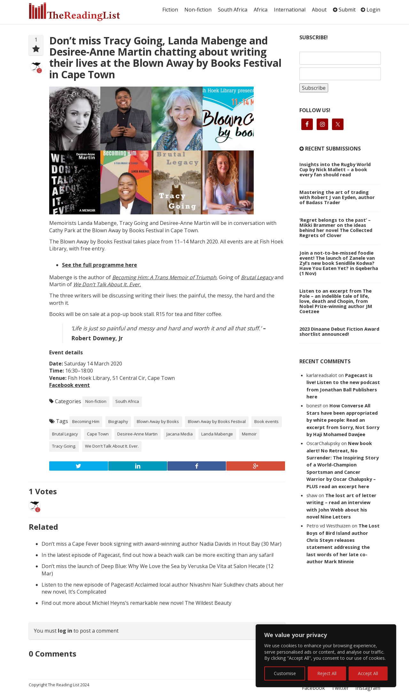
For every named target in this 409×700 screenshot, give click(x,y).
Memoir (249, 434)
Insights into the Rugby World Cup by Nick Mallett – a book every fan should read (335, 169)
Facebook (313, 687)
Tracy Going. (64, 446)
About (319, 9)
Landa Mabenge (217, 434)
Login (370, 9)
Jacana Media (179, 434)
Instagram (367, 687)
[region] (326, 655)
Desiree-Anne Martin (137, 434)
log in (65, 630)
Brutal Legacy (257, 277)
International (289, 9)
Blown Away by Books (158, 421)
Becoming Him (85, 421)
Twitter (340, 687)
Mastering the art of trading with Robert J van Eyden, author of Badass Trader (337, 197)
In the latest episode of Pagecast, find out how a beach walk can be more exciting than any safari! (158, 554)
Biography (118, 421)
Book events (266, 421)
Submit (344, 9)
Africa (260, 9)
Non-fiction (198, 9)
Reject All (326, 673)
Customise (285, 673)
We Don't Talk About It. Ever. (112, 446)
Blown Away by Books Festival (217, 421)
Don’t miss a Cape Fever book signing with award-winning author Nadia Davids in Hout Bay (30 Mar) (162, 543)
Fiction (170, 9)
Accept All (368, 673)
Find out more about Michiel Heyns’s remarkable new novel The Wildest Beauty (136, 602)
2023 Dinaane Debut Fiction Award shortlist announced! (339, 331)
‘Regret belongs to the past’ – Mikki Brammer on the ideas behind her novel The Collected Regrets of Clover (335, 227)
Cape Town (98, 434)
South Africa (232, 9)
